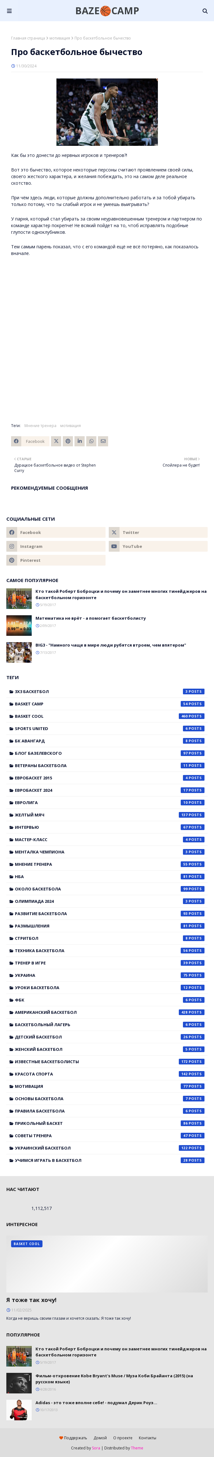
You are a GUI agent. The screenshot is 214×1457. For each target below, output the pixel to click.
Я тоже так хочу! (31, 1300)
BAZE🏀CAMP (107, 10)
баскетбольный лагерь (109, 1024)
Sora (96, 1448)
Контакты (147, 1438)
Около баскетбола (109, 889)
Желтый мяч (109, 815)
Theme (137, 1448)
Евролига (109, 802)
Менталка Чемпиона (109, 852)
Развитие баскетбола (109, 913)
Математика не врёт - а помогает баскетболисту (91, 618)
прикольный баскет (109, 1123)
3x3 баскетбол (109, 691)
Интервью (109, 827)
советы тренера (109, 1135)
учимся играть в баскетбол (109, 1160)
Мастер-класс (109, 839)
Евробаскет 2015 (109, 778)
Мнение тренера (40, 425)
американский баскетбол (109, 1012)
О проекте (123, 1438)
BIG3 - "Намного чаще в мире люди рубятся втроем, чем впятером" (111, 645)
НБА (109, 876)
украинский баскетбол (109, 1148)
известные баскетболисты (109, 1061)
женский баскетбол (109, 1049)
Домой (100, 1438)
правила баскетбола (109, 1111)
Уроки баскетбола (109, 987)
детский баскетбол (109, 1037)
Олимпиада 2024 (109, 901)
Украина (109, 975)
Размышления (109, 926)
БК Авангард (109, 741)
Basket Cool (109, 716)
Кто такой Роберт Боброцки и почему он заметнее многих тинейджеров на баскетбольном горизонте (121, 594)
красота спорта (109, 1074)
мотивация (59, 38)
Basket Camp (109, 704)
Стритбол (109, 938)
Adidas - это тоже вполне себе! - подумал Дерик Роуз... (96, 1402)
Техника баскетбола (109, 950)
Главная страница (28, 38)
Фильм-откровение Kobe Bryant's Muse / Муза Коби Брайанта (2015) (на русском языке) (114, 1379)
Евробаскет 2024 (109, 790)
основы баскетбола (109, 1098)
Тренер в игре (109, 963)
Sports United (109, 728)
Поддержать (73, 1438)
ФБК (109, 1000)
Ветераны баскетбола (109, 765)
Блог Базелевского (109, 753)
